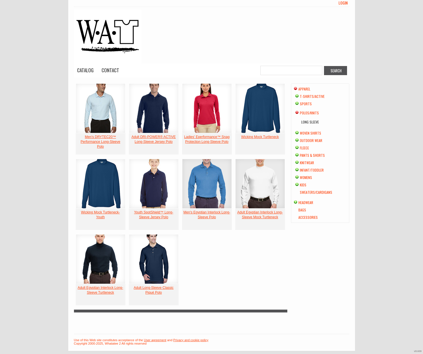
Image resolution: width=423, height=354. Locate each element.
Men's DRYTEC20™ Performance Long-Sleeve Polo (100, 142)
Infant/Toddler (312, 170)
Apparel (304, 89)
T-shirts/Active (312, 96)
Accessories (308, 217)
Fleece (304, 147)
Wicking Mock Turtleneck (260, 137)
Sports (306, 103)
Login (343, 3)
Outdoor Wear (311, 140)
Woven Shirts (310, 133)
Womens (306, 177)
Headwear (305, 202)
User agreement (155, 340)
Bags (302, 209)
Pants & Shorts (312, 155)
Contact (110, 70)
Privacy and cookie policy (191, 340)
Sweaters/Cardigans (316, 192)
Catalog (85, 70)
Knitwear (307, 162)
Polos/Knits (309, 112)
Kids (303, 184)
